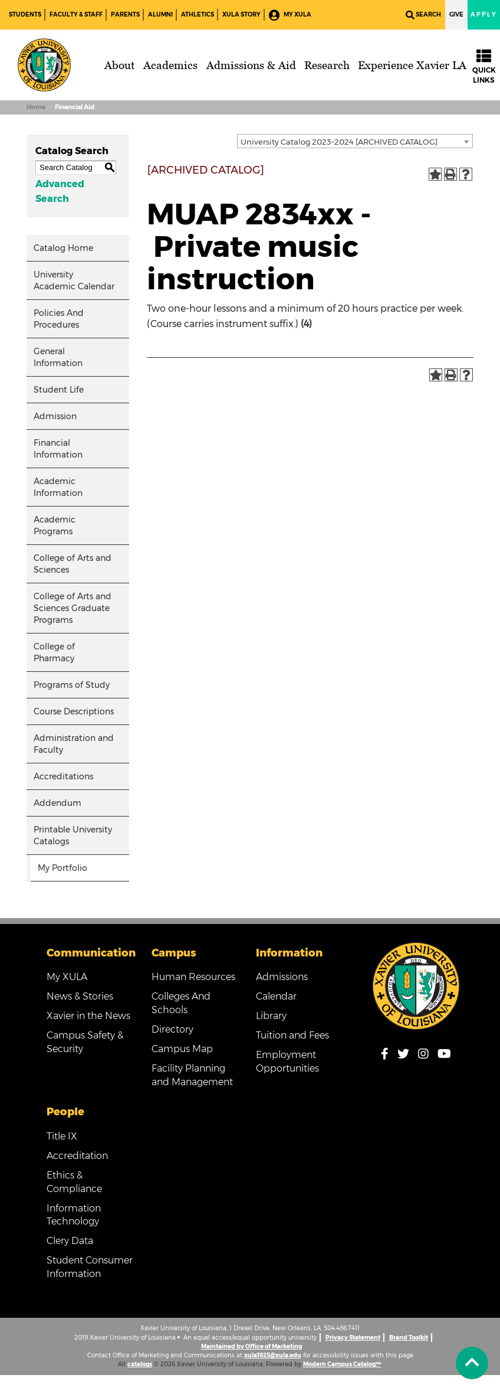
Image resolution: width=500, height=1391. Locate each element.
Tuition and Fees (292, 1035)
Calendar (276, 996)
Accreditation (77, 1155)
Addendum (57, 803)
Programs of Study (72, 685)
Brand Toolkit (408, 1337)
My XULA (290, 15)
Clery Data (70, 1240)
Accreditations (63, 776)
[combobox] (355, 141)
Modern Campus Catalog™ (342, 1364)
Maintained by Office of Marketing (251, 1346)
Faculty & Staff (76, 14)
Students (25, 14)
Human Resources (193, 976)
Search (423, 15)
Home (36, 107)
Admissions (282, 976)
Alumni (160, 14)
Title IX (62, 1136)
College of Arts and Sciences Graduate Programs (72, 608)
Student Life (59, 389)
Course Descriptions (74, 711)
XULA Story (241, 14)
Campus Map (182, 1048)
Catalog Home (63, 248)
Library (271, 1015)
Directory (172, 1029)
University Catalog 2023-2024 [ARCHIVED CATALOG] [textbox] (339, 141)
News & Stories (80, 996)
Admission (55, 416)
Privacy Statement (352, 1337)
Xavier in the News (88, 1015)
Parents (125, 14)
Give (456, 14)
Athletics (197, 14)
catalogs (139, 1364)
